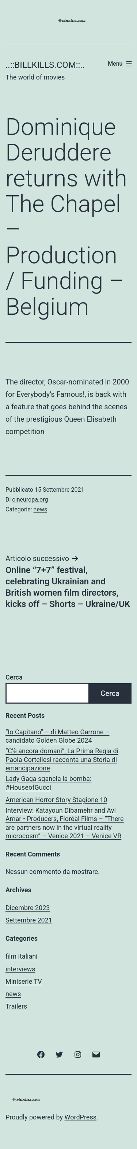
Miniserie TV (23, 981)
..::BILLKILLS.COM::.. (45, 65)
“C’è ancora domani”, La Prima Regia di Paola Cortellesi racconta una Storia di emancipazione (61, 759)
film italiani (21, 956)
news (40, 509)
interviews (20, 969)
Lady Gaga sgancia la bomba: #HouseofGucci (48, 783)
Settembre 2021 (28, 920)
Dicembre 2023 (27, 908)
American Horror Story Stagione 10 (56, 800)
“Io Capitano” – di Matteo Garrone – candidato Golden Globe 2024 (57, 736)
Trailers (16, 1006)
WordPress (80, 1117)
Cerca (14, 677)
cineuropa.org (30, 499)
